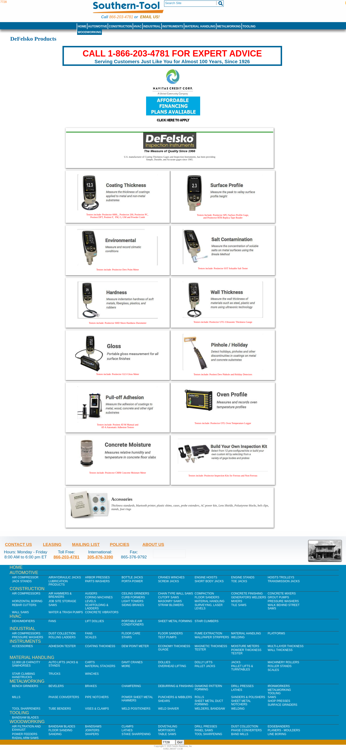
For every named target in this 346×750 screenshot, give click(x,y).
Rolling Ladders (62, 637)
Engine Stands (242, 577)
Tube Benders (60, 708)
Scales (90, 637)
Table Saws (167, 734)
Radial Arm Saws (25, 738)
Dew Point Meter (135, 646)
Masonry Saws (170, 601)
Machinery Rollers (283, 662)
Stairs (127, 637)
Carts (90, 662)
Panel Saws (204, 730)
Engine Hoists (206, 577)
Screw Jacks (168, 581)
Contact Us (18, 544)
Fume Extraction (208, 633)
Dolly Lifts (203, 662)
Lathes (236, 690)
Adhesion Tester (62, 646)
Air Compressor (25, 577)
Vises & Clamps (97, 708)
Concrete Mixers (282, 593)
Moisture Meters (245, 646)
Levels (90, 601)
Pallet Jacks (205, 666)
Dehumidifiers (23, 621)
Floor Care (131, 633)
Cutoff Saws (168, 597)
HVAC (138, 26)
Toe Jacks (239, 581)
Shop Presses (279, 701)
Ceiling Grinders (135, 593)
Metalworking (229, 26)
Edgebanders (279, 726)
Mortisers (166, 730)
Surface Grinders (282, 704)
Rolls (199, 697)
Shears (164, 701)
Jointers (92, 730)
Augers (91, 593)
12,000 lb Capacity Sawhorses (26, 664)
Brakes (91, 686)
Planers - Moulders (284, 730)
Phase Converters (64, 697)
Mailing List (86, 544)
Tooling (248, 26)
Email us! (150, 17)
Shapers (92, 734)
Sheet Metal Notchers (241, 702)
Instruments (172, 26)
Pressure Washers (283, 601)
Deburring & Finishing (175, 686)
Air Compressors (26, 593)
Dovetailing (167, 726)
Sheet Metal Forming (175, 621)
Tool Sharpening (208, 734)
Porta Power (132, 581)
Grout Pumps (278, 597)
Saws (53, 605)
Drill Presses (242, 686)
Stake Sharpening (136, 734)
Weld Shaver (168, 708)
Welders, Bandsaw (210, 708)
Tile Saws (239, 605)
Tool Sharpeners (26, 708)
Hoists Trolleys (281, 577)
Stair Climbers (206, 621)
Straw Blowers (171, 605)
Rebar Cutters (24, 605)
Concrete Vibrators (101, 612)
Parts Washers (97, 581)
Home (82, 26)
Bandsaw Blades (25, 717)
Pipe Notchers (97, 697)
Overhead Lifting (172, 666)
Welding (238, 637)
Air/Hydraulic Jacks (65, 577)
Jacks (236, 662)
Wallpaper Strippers (212, 637)
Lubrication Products (58, 583)
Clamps (127, 726)
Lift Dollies (94, 621)
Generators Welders (248, 597)
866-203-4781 (121, 17)
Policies (119, 544)
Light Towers (132, 601)
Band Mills (239, 734)
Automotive (97, 26)
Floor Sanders (207, 597)
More (126, 666)
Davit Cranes (132, 662)
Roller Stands (279, 666)
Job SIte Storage (62, 601)
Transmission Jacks (284, 581)
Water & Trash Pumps (66, 612)
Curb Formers (133, 597)
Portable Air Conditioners (133, 622)
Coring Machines (99, 597)
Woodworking (89, 32)
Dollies (164, 662)
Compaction (204, 593)
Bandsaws (93, 726)
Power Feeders (24, 734)
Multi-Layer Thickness (285, 646)
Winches (92, 673)
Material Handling (200, 26)
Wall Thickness (280, 650)
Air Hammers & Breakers (60, 595)
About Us (153, 544)
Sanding (55, 734)
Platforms (276, 633)
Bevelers (56, 686)
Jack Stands (22, 581)
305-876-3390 (100, 557)
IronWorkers (279, 686)
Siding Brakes (133, 605)
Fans (52, 621)
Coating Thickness (100, 646)
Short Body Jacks (209, 581)
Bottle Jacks (132, 577)
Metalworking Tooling (279, 691)
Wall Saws (20, 612)
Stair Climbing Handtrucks (23, 675)
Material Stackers (100, 666)
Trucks (54, 673)
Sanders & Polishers (248, 697)
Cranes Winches (171, 577)
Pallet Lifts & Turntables (242, 667)
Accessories (22, 646)
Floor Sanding (60, 730)
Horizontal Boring (27, 601)
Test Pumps (167, 637)
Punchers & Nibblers (175, 697)
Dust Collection (62, 633)
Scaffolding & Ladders (96, 606)
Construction (120, 26)
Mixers (236, 601)
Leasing (52, 544)
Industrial (152, 26)
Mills (16, 697)
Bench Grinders (25, 686)
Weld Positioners (136, 708)
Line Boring (277, 734)
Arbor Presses (97, 577)
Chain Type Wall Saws (175, 593)
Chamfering (131, 686)
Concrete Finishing (247, 593)
